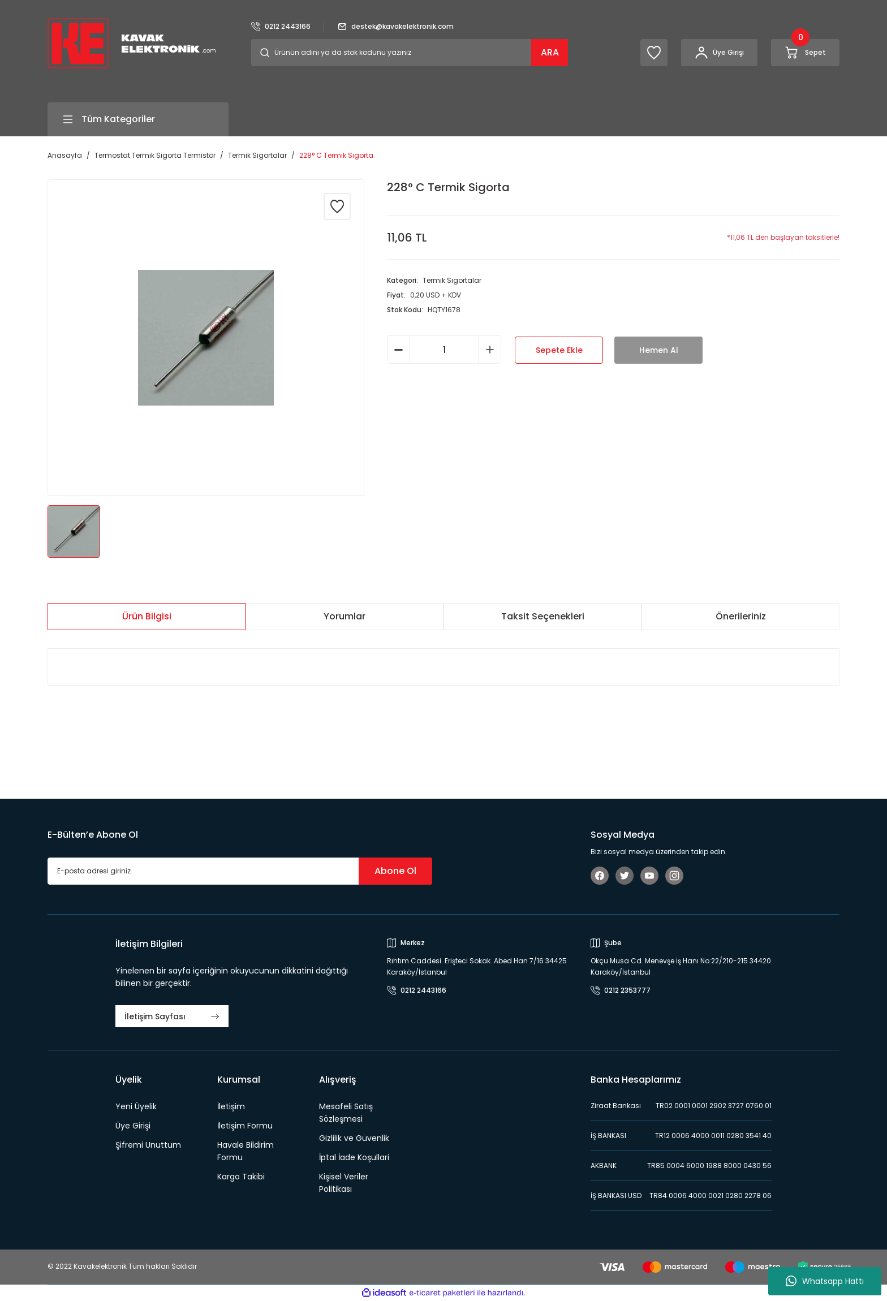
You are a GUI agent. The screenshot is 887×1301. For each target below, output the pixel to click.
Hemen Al (658, 350)
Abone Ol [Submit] (395, 870)
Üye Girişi (132, 1125)
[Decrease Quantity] (398, 349)
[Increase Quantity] (490, 349)
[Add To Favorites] (337, 206)
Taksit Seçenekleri (542, 616)
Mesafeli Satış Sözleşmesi (346, 1113)
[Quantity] (444, 349)
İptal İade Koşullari (354, 1157)
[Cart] (805, 52)
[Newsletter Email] (240, 871)
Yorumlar (344, 616)
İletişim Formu (245, 1125)
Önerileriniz (741, 616)
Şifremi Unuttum (148, 1145)
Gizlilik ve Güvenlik (354, 1138)
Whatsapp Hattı (825, 1281)
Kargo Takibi (241, 1176)
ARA (550, 52)
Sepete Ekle (559, 350)
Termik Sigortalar (452, 280)
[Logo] (132, 43)
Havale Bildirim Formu (245, 1151)
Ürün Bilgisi (146, 616)
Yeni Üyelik (136, 1106)
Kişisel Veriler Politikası (343, 1183)
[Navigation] (138, 119)
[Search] (409, 52)
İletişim (231, 1106)
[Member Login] (719, 52)
